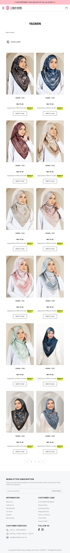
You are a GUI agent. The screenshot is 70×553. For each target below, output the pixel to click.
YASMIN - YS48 (20, 368)
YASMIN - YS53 (20, 233)
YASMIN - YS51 (20, 301)
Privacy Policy (42, 505)
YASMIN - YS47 (50, 368)
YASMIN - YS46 (20, 436)
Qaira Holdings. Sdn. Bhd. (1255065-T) (34, 550)
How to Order (42, 521)
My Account (10, 518)
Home (7, 32)
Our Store (9, 511)
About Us (9, 502)
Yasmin (12, 32)
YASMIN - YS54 (50, 165)
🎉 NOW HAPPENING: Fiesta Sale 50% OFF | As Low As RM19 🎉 (35, 2)
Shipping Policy (43, 511)
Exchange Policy (43, 508)
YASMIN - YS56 (50, 98)
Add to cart (20, 113)
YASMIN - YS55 (20, 165)
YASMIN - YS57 (20, 98)
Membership (10, 508)
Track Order (42, 518)
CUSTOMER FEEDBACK (46, 502)
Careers (8, 515)
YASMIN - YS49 (50, 301)
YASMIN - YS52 (50, 233)
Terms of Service (44, 515)
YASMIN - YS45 (50, 436)
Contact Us (10, 505)
